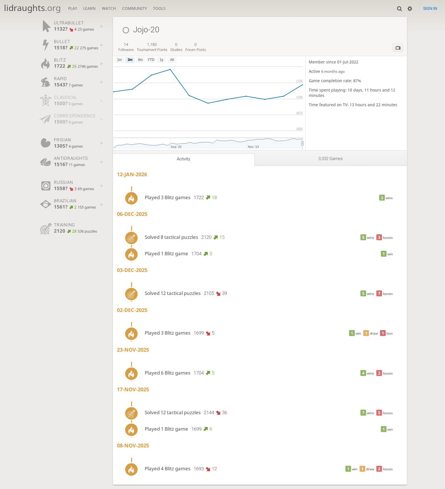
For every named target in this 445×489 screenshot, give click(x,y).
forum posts (195, 47)
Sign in (430, 8)
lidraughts (32, 8)
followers (126, 47)
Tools (159, 8)
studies (176, 47)
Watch (109, 8)
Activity (183, 158)
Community (134, 8)
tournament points (152, 47)
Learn (89, 8)
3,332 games (330, 158)
